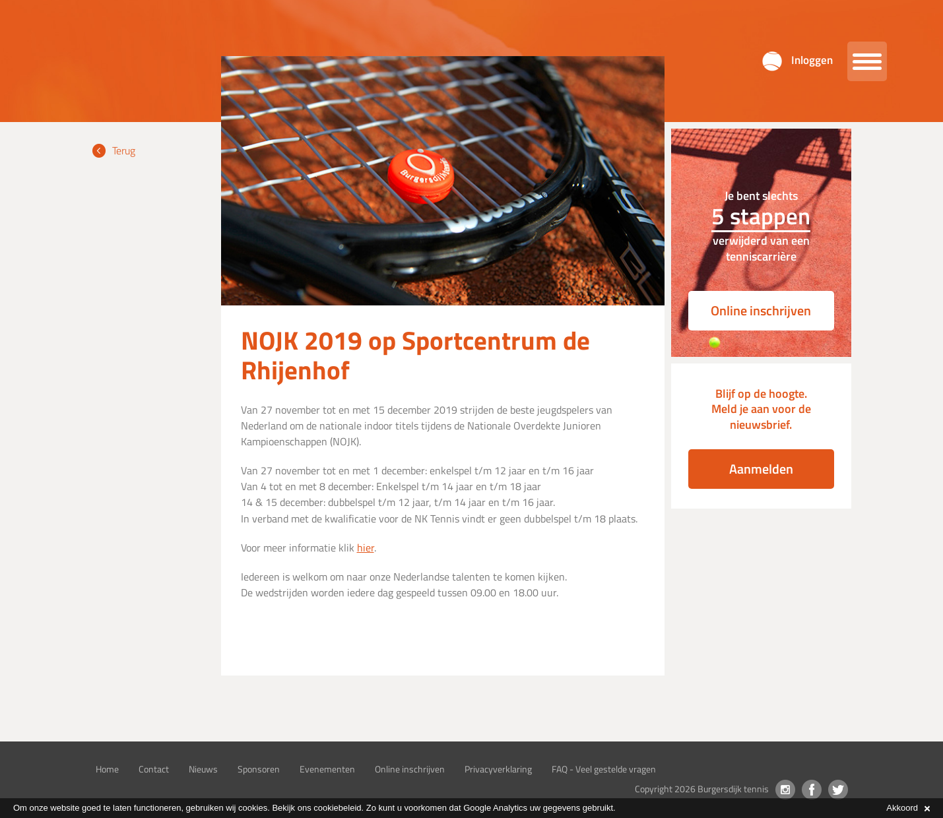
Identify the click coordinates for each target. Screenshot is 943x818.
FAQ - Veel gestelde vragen (604, 769)
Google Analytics (495, 808)
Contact (154, 769)
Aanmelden (761, 468)
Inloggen (812, 60)
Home (107, 769)
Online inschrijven (761, 310)
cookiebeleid (337, 808)
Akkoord (908, 808)
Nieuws (203, 769)
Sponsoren (259, 769)
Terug (123, 150)
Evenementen (327, 769)
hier (365, 547)
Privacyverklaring (498, 769)
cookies (252, 808)
